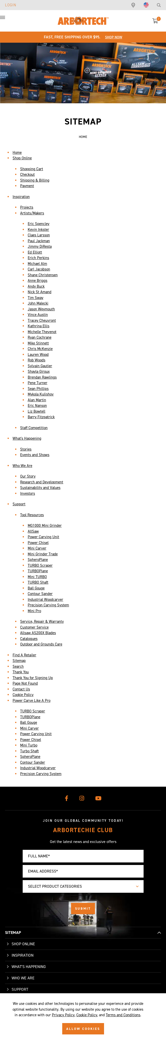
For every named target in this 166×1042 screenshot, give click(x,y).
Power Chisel (38, 542)
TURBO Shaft (38, 582)
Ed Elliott (35, 252)
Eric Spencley (38, 223)
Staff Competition (34, 427)
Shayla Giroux (39, 371)
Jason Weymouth (41, 309)
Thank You (21, 672)
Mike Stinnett (38, 343)
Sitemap (19, 660)
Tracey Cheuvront (42, 320)
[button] (7, 20)
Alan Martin (37, 400)
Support (19, 504)
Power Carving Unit (43, 536)
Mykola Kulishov (41, 394)
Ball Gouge (36, 588)
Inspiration (21, 196)
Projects (26, 207)
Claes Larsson (39, 235)
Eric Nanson (37, 405)
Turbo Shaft (29, 751)
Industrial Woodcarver (45, 599)
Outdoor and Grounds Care (41, 644)
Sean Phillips (38, 388)
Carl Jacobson (39, 269)
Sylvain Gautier (40, 365)
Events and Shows (34, 454)
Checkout (27, 174)
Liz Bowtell (36, 411)
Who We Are (22, 465)
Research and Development (41, 482)
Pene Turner (37, 382)
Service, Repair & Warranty (42, 621)
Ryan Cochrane (39, 337)
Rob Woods (36, 360)
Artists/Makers (32, 213)
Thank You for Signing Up (33, 677)
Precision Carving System (48, 605)
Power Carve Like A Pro (31, 700)
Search (18, 666)
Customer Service (34, 627)
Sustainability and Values (40, 487)
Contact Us (21, 689)
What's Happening (27, 438)
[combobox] (83, 886)
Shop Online (22, 158)
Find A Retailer (24, 655)
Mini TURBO (37, 576)
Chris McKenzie (40, 348)
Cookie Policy (23, 694)
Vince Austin (38, 314)
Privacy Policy (63, 1015)
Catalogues (29, 638)
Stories (25, 449)
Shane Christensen (43, 275)
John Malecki (38, 303)
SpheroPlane (38, 559)
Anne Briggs (37, 280)
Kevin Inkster (38, 229)
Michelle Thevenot (42, 331)
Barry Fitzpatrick (41, 416)
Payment (27, 185)
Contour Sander (40, 593)
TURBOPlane (38, 571)
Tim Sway (35, 297)
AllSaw (33, 531)
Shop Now (113, 37)
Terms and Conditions (123, 1015)
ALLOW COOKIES (83, 1029)
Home (17, 152)
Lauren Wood (38, 354)
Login (10, 5)
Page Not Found (25, 683)
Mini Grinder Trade (43, 554)
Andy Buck (36, 286)
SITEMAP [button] (13, 932)
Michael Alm (37, 263)
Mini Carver (37, 548)
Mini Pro (34, 610)
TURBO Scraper (40, 565)
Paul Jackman (39, 240)
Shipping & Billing (34, 180)
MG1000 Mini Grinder (45, 525)
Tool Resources (32, 514)
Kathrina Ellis (38, 326)
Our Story (28, 476)
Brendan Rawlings (42, 377)
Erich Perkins (38, 257)
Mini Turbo (28, 745)
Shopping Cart (31, 168)
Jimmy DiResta (40, 246)
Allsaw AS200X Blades (38, 632)
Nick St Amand (39, 291)
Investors (27, 493)
